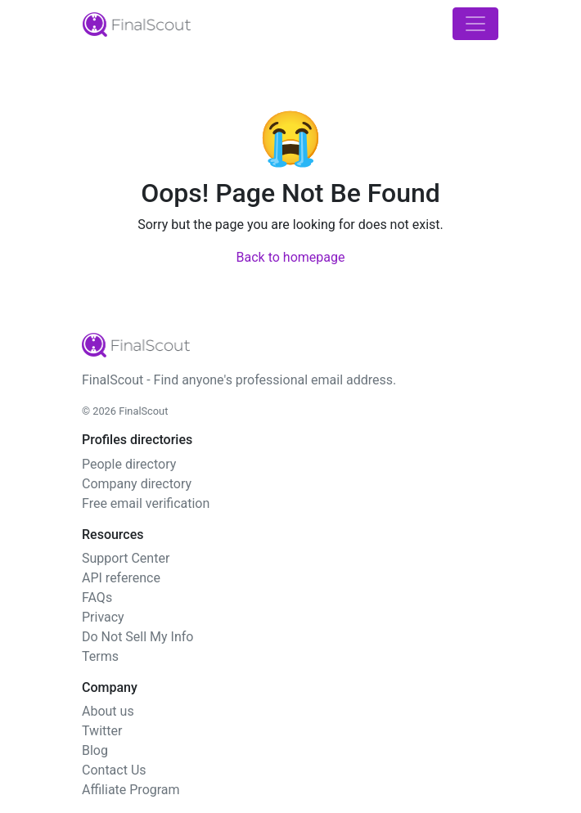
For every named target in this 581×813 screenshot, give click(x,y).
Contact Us (114, 770)
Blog (95, 750)
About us (108, 711)
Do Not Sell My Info (137, 637)
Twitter (102, 731)
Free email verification (145, 503)
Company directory (136, 484)
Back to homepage (290, 257)
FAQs (97, 597)
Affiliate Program (131, 789)
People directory (129, 464)
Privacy (103, 617)
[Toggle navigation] (475, 23)
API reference (121, 578)
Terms (100, 656)
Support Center (125, 558)
